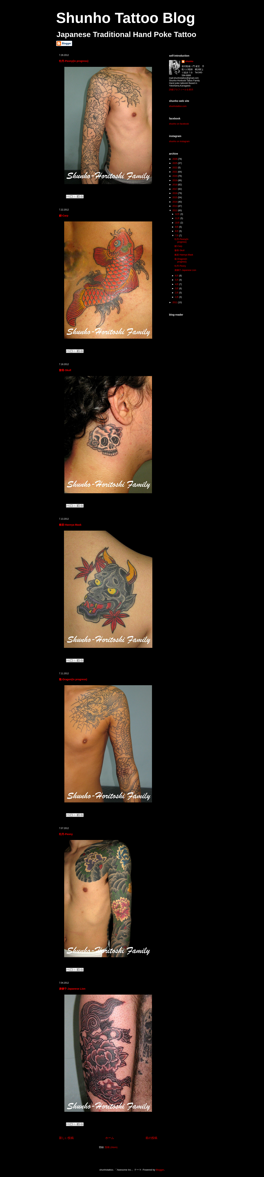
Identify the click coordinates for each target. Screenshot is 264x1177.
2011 (175, 302)
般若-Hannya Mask (70, 524)
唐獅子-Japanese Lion (72, 988)
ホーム (109, 1137)
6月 (177, 275)
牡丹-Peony (66, 834)
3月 (177, 288)
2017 (175, 189)
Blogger (160, 1169)
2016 (175, 193)
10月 (177, 222)
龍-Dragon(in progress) (73, 679)
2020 (175, 176)
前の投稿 (151, 1137)
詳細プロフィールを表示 (181, 89)
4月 (177, 284)
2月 (177, 292)
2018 (175, 184)
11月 (177, 218)
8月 (177, 231)
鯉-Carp (63, 215)
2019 (175, 180)
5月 (177, 280)
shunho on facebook (179, 124)
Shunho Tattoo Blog (125, 18)
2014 (175, 202)
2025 (175, 163)
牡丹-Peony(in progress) (73, 61)
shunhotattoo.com (177, 106)
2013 (175, 206)
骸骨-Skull (65, 370)
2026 (175, 159)
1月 (177, 297)
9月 (177, 227)
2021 (175, 172)
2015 (175, 197)
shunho (189, 61)
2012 (175, 210)
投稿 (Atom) (111, 1147)
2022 (175, 167)
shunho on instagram (179, 141)
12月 (177, 214)
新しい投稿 (66, 1137)
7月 (177, 235)
